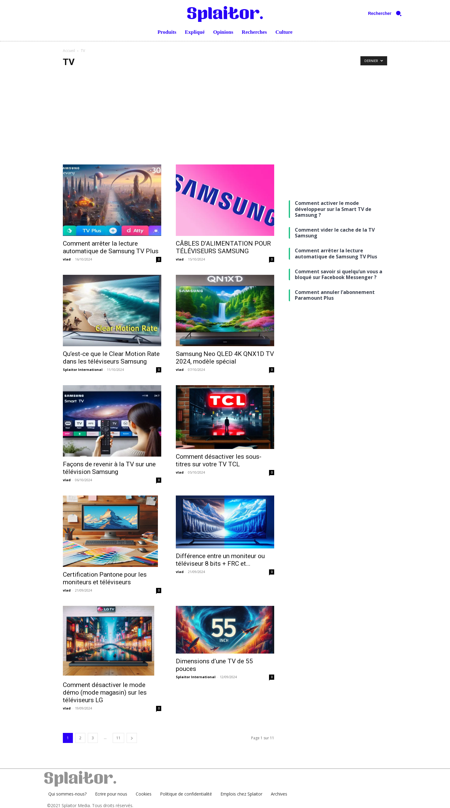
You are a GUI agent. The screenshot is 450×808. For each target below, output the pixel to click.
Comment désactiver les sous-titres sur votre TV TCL (218, 460)
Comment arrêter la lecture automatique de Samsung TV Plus (111, 247)
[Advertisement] (225, 118)
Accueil (69, 50)
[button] (387, 13)
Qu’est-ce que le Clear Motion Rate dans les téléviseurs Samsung (111, 357)
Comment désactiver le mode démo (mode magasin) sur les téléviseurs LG (105, 692)
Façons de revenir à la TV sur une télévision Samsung (109, 468)
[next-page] (132, 738)
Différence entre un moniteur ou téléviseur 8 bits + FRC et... (220, 559)
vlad (67, 259)
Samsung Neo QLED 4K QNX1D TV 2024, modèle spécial (225, 357)
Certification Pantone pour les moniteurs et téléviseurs (105, 578)
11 (118, 738)
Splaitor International (83, 369)
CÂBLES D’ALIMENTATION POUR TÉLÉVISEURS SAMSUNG (223, 247)
